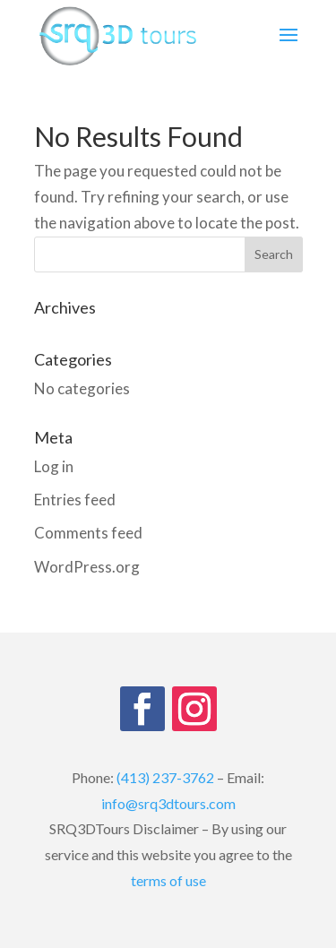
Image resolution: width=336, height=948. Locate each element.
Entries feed (75, 499)
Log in (53, 466)
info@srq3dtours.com (168, 803)
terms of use (168, 880)
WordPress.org (87, 566)
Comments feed (88, 532)
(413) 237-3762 (165, 777)
